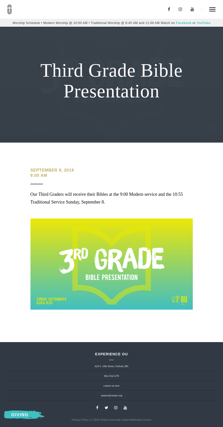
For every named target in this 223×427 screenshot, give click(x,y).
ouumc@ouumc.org (111, 395)
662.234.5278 (111, 375)
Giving (19, 415)
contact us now (111, 385)
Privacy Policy (80, 419)
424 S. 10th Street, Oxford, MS (111, 366)
